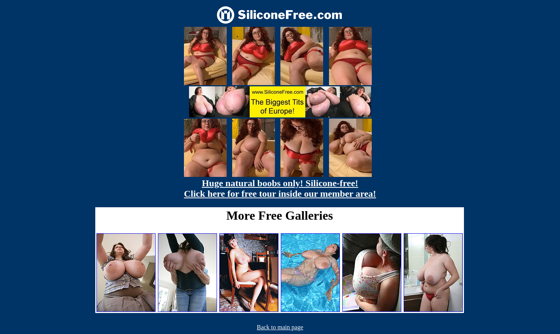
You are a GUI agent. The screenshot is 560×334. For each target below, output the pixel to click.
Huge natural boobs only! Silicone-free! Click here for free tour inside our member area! (280, 188)
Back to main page (280, 327)
